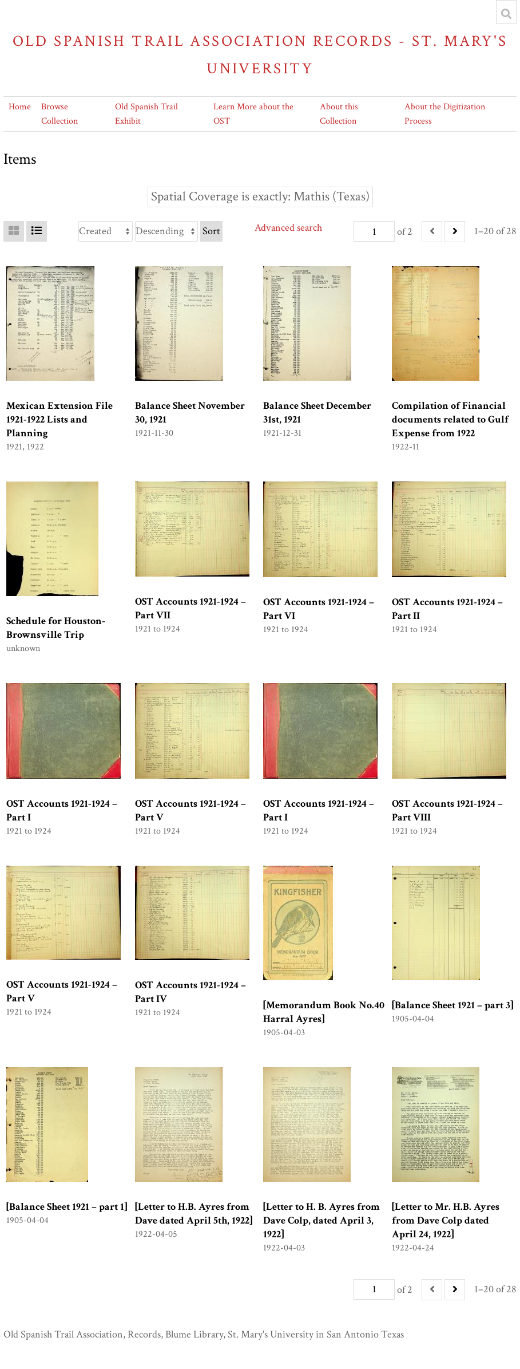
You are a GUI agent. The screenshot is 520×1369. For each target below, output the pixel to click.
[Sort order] (166, 231)
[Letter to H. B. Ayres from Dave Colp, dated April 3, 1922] (321, 1220)
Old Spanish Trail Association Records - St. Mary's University (260, 54)
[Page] (374, 231)
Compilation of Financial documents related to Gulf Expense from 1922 (450, 419)
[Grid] (13, 231)
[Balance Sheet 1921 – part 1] (66, 1206)
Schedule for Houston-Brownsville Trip (55, 627)
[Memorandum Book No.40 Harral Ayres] (323, 1012)
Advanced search (288, 227)
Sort (211, 231)
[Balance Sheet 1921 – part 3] (452, 1005)
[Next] (454, 231)
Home (20, 107)
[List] (36, 231)
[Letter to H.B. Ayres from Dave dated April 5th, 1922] (193, 1213)
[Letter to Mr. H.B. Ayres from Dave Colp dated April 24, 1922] (445, 1220)
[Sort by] (105, 231)
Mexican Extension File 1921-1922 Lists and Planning (59, 419)
